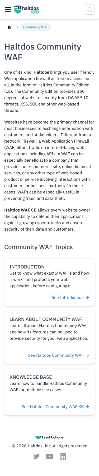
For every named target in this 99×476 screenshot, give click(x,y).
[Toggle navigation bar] (8, 10)
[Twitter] (36, 457)
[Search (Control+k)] (90, 10)
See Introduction (70, 297)
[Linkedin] (63, 458)
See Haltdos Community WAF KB (55, 406)
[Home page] (9, 27)
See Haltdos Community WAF (58, 355)
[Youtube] (49, 457)
